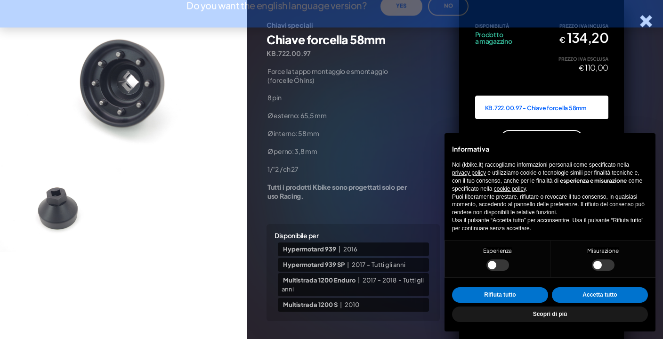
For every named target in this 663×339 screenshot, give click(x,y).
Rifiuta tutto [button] (500, 294)
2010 (352, 304)
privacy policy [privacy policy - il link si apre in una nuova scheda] (469, 173)
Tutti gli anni (388, 264)
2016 (350, 249)
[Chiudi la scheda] (646, 21)
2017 (358, 264)
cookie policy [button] (510, 189)
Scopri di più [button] (550, 314)
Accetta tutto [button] (599, 294)
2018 (389, 279)
